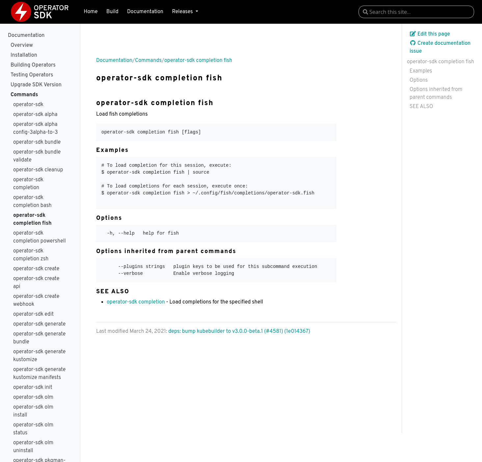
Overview (22, 45)
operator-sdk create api (36, 282)
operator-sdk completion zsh (30, 255)
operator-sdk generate (39, 324)
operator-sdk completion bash (32, 201)
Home (90, 12)
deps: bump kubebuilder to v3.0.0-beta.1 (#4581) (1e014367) (239, 331)
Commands (24, 95)
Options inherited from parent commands (436, 93)
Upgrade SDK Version (36, 85)
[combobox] (416, 12)
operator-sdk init (32, 387)
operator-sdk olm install (33, 411)
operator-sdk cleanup (38, 170)
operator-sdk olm (33, 397)
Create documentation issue (440, 47)
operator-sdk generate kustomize (39, 356)
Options (419, 80)
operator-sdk (28, 104)
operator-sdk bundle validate (37, 156)
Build (112, 12)
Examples (421, 71)
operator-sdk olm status (33, 429)
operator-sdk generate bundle (39, 338)
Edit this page (430, 34)
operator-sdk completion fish (32, 219)
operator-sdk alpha (35, 114)
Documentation (145, 12)
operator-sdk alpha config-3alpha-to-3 (35, 128)
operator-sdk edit (33, 314)
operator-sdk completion (28, 184)
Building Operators (33, 65)
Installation (24, 55)
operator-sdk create (36, 269)
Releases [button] (183, 12)
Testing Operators (32, 75)
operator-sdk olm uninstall (33, 447)
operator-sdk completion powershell (39, 237)
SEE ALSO (421, 106)
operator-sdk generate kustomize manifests (39, 373)
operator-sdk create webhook (36, 300)
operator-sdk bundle (37, 142)
